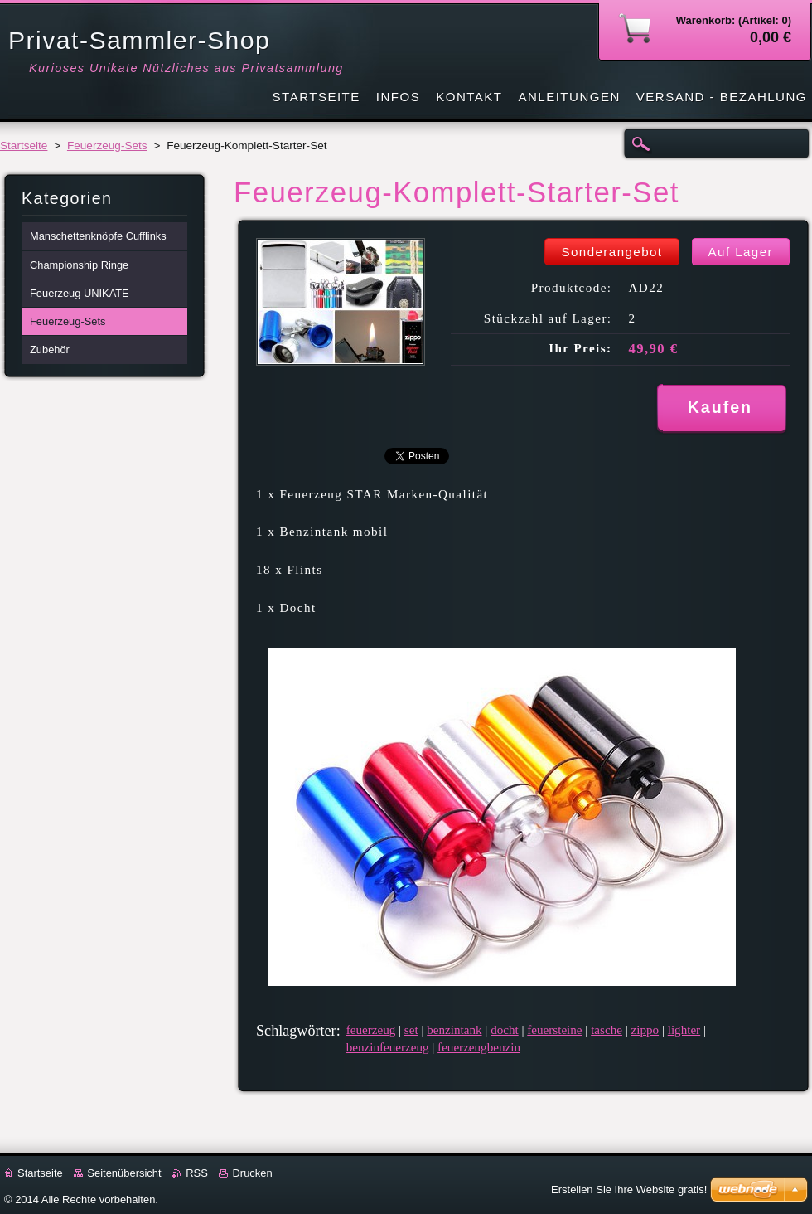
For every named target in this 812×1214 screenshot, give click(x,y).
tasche (606, 1030)
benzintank (454, 1030)
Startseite (23, 145)
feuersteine (554, 1030)
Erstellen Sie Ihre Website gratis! (629, 1189)
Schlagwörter (296, 1030)
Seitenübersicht (124, 1173)
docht (505, 1030)
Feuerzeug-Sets (107, 145)
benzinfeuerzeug (387, 1047)
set (411, 1030)
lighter (684, 1030)
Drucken (252, 1173)
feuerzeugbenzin (478, 1047)
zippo (645, 1030)
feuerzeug (371, 1030)
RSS (197, 1173)
